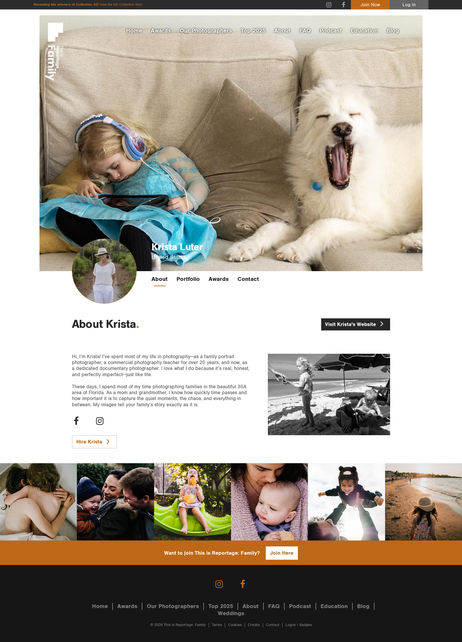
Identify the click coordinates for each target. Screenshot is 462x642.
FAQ (305, 30)
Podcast (331, 30)
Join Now (370, 5)
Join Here (281, 553)
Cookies (235, 625)
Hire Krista (94, 441)
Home (134, 30)
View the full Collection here (121, 4)
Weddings (231, 613)
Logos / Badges (299, 625)
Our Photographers (206, 30)
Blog (393, 30)
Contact (248, 279)
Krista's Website (355, 323)
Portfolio (188, 279)
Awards (161, 30)
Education (364, 30)
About (282, 30)
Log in (409, 5)
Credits (254, 625)
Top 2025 (253, 30)
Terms (217, 625)
